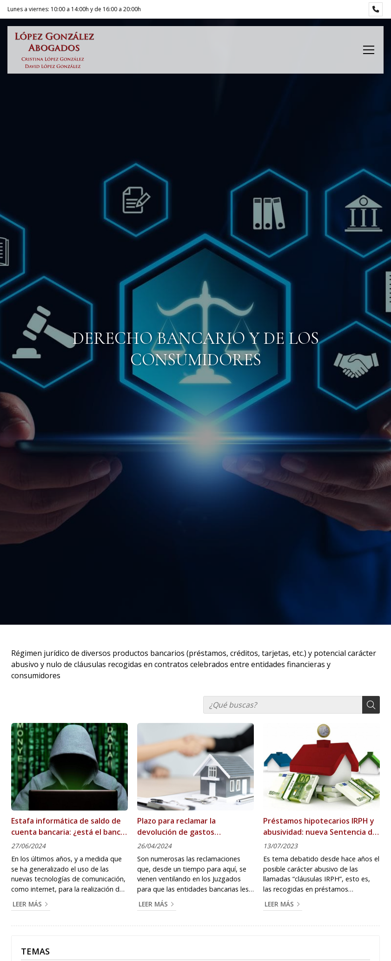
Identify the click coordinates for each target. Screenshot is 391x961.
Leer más (27, 904)
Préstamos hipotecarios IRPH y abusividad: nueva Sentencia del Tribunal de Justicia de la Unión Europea (321, 827)
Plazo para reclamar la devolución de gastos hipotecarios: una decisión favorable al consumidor (184, 827)
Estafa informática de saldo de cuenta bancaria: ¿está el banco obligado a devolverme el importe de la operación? (68, 827)
